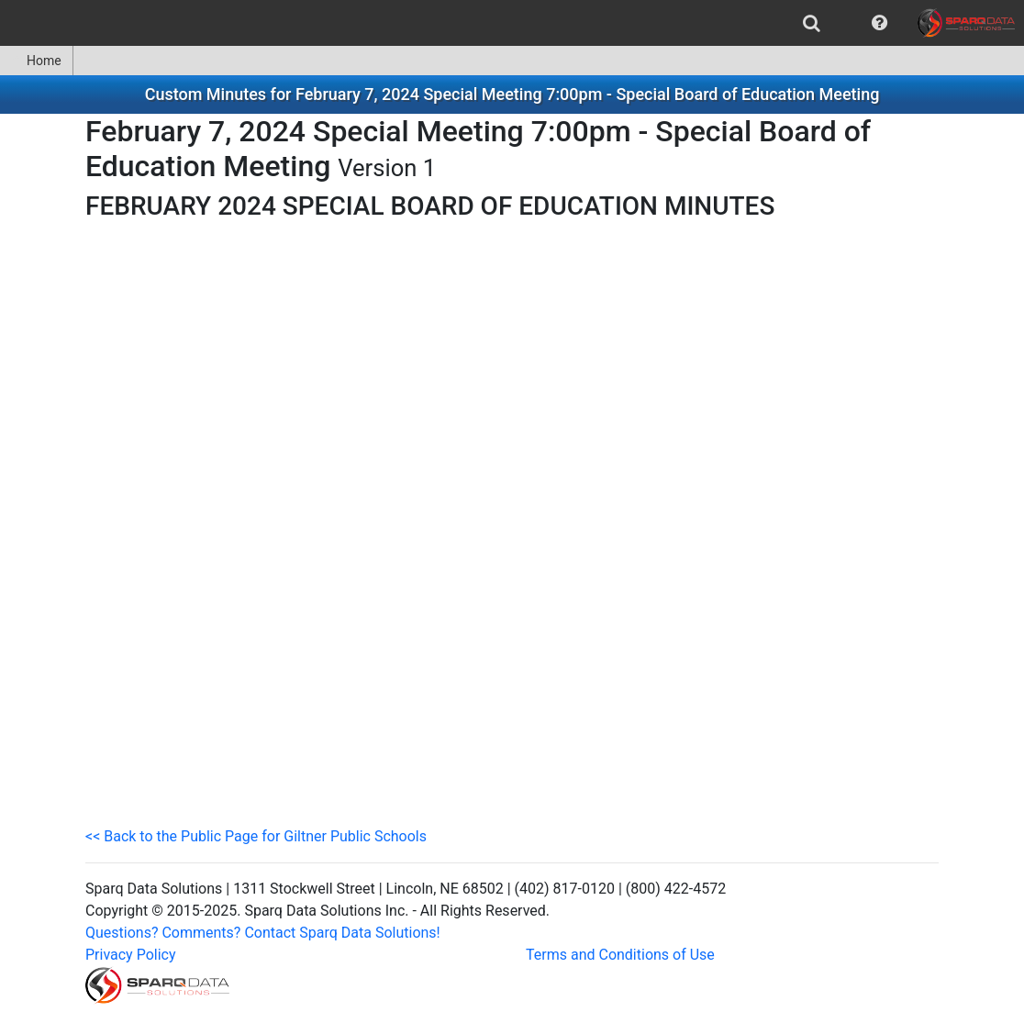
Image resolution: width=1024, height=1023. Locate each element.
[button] (879, 23)
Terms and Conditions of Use (620, 954)
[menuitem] (811, 23)
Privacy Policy (130, 954)
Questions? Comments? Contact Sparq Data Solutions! (262, 932)
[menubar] (512, 23)
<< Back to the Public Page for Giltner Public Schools (256, 836)
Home (36, 60)
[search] (811, 23)
